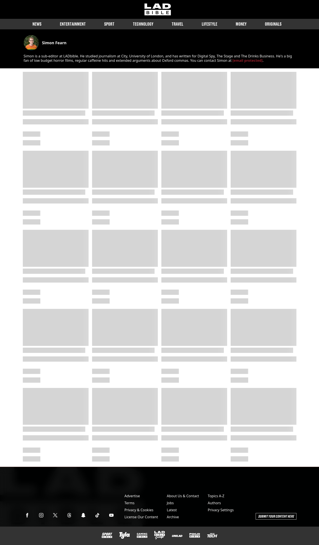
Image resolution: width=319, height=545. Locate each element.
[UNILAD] (177, 536)
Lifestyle (209, 24)
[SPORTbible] (107, 535)
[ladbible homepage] (157, 9)
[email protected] (247, 60)
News (36, 24)
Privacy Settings (221, 510)
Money (241, 24)
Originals (273, 24)
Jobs (170, 503)
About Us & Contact (183, 496)
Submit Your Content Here (276, 516)
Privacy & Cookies (139, 510)
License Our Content (141, 517)
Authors (214, 503)
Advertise (132, 496)
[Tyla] (124, 535)
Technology (143, 24)
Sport (109, 24)
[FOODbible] (194, 535)
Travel (177, 24)
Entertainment (73, 24)
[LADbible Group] (159, 535)
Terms (130, 503)
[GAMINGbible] (142, 535)
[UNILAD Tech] (212, 535)
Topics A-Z (216, 496)
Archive (173, 517)
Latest (172, 510)
